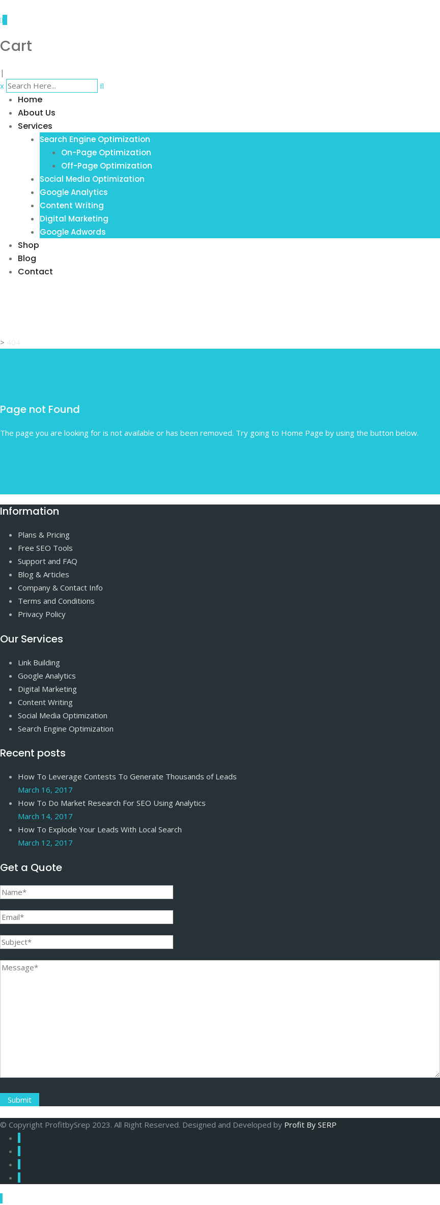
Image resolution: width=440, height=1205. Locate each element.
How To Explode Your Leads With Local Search (100, 829)
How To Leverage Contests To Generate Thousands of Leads (127, 776)
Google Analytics (74, 192)
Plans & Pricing (44, 534)
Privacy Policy (42, 614)
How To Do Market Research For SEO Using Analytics (112, 803)
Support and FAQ (47, 561)
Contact (35, 271)
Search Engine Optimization (95, 139)
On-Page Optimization (106, 152)
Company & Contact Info (60, 587)
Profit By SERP (310, 1124)
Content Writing (72, 205)
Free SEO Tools (45, 548)
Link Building (39, 662)
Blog (27, 258)
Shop (28, 245)
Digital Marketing (74, 218)
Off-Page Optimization (106, 165)
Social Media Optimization (92, 179)
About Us (37, 113)
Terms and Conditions (56, 601)
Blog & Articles (43, 574)
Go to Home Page (32, 457)
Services (35, 126)
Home (30, 99)
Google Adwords (73, 232)
